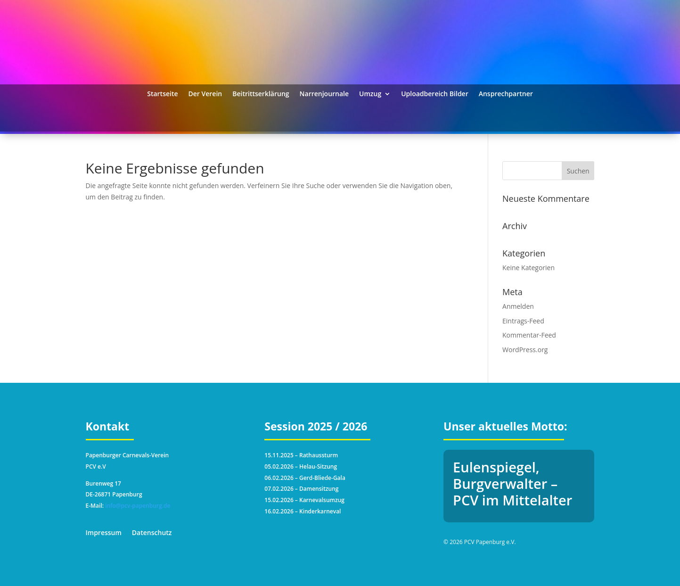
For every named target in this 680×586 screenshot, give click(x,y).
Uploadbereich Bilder (434, 94)
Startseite (162, 94)
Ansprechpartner (506, 94)
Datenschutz (152, 533)
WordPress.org (525, 349)
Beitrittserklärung (260, 94)
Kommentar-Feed (529, 334)
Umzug (370, 94)
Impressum (104, 533)
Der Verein (205, 94)
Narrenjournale (324, 94)
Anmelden (518, 306)
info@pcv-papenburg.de (137, 506)
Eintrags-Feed (523, 320)
